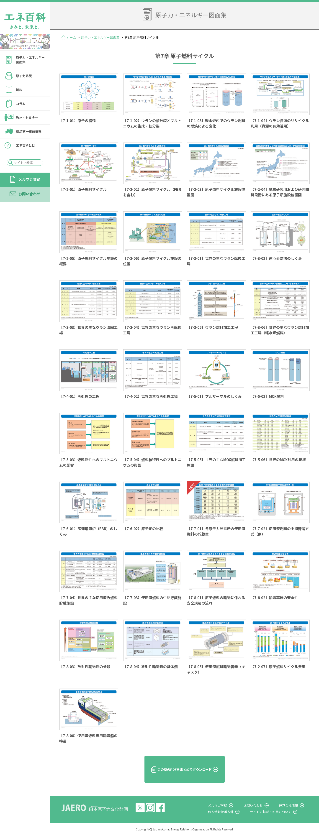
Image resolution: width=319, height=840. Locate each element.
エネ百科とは (25, 145)
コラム (21, 103)
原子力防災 (24, 76)
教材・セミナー (27, 117)
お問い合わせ (29, 194)
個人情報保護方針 (231, 816)
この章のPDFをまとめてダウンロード (184, 773)
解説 (19, 89)
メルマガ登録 (29, 179)
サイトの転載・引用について (277, 816)
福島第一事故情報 (28, 131)
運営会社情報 (292, 809)
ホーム (71, 37)
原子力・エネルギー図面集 (30, 59)
